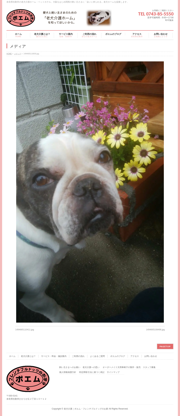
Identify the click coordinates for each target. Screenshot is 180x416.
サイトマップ (113, 372)
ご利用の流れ (78, 356)
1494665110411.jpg (24, 329)
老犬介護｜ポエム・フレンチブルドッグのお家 (86, 409)
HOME (9, 54)
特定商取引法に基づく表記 (91, 372)
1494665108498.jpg (155, 329)
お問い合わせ (150, 356)
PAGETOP (165, 346)
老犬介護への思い (91, 367)
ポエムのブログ (117, 356)
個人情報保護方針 (67, 372)
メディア (17, 54)
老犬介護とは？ (28, 356)
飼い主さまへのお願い (69, 367)
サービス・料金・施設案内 (53, 356)
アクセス (134, 356)
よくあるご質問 (97, 356)
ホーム (12, 356)
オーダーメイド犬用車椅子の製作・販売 (122, 367)
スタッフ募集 (149, 367)
